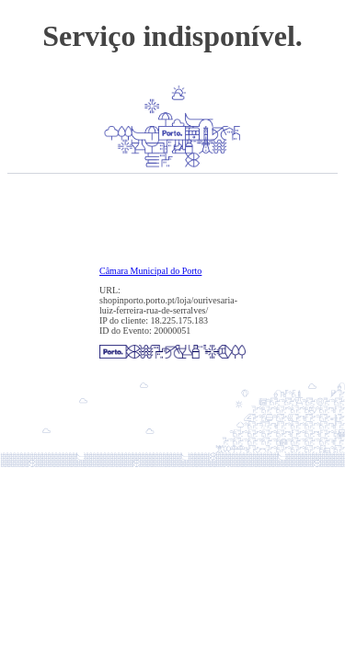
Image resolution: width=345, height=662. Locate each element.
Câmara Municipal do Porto (150, 271)
